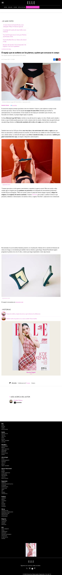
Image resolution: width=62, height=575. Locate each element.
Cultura (3, 442)
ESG (2, 491)
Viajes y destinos (5, 449)
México (3, 499)
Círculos (3, 436)
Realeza (3, 435)
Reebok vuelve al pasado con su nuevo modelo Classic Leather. (22, 318)
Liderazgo (3, 521)
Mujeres (3, 492)
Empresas (3, 482)
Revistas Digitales (33, 7)
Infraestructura (5, 513)
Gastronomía (4, 446)
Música (3, 464)
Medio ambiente (5, 528)
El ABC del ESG (4, 537)
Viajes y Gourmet (5, 440)
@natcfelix (14, 105)
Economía (3, 485)
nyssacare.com (6, 184)
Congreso (3, 500)
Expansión (4, 481)
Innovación (4, 535)
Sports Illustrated (6, 468)
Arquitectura (4, 514)
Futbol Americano (5, 472)
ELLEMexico (27, 568)
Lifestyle (3, 477)
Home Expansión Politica (7, 484)
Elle (2, 423)
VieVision (34, 194)
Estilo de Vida (4, 453)
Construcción (4, 510)
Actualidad (4, 520)
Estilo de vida (21, 7)
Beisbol (3, 471)
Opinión (3, 505)
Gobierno (3, 498)
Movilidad (3, 533)
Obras (2, 489)
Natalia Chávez (18, 400)
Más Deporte (4, 475)
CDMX (2, 502)
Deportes (3, 461)
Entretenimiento (5, 460)
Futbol (3, 470)
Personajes (4, 450)
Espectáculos (4, 433)
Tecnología (4, 488)
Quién (3, 432)
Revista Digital (31, 372)
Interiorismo (4, 516)
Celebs (15, 7)
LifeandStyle (4, 493)
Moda (5, 7)
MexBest (3, 445)
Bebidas (3, 447)
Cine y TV (3, 463)
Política (3, 496)
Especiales (3, 524)
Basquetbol (4, 474)
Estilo (2, 458)
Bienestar (3, 451)
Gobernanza (4, 531)
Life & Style (4, 457)
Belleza (10, 7)
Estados (3, 503)
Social (2, 530)
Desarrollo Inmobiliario (7, 512)
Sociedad (3, 506)
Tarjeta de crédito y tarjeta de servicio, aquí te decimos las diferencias (23, 314)
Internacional (4, 486)
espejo (28, 383)
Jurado (3, 454)
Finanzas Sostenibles (6, 534)
